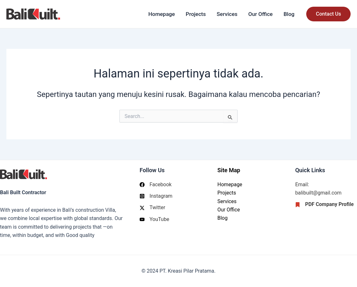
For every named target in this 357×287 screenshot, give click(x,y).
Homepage (161, 14)
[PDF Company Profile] (324, 205)
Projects (196, 14)
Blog (289, 14)
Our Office (260, 14)
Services (227, 14)
